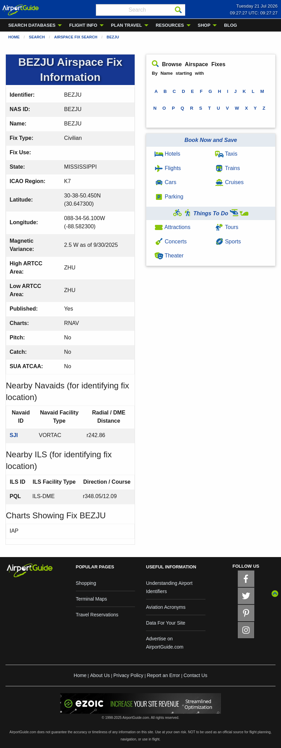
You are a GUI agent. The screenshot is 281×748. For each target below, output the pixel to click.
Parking (169, 197)
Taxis (226, 154)
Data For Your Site (165, 623)
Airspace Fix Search (76, 37)
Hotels (167, 154)
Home (14, 37)
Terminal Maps (91, 599)
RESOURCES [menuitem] (170, 25)
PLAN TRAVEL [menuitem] (126, 25)
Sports (228, 241)
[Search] (178, 10)
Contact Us (195, 675)
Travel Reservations (97, 614)
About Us (100, 675)
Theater (169, 255)
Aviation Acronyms (166, 607)
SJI (14, 435)
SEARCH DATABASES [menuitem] (31, 25)
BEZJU (112, 37)
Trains (227, 168)
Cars (165, 182)
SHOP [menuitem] (204, 25)
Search (37, 37)
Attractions (172, 227)
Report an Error (163, 675)
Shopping (86, 583)
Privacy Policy (128, 675)
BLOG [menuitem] (230, 25)
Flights (168, 168)
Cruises (229, 182)
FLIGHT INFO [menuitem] (83, 25)
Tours (226, 227)
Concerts (171, 241)
